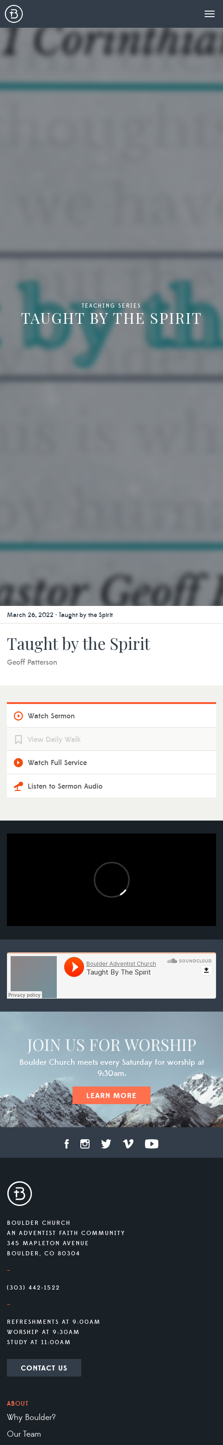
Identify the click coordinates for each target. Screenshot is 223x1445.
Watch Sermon (51, 716)
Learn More (111, 1095)
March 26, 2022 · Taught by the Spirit (60, 615)
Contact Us (44, 1368)
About (18, 1404)
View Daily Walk (54, 739)
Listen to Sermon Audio (65, 786)
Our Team (24, 1434)
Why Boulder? (31, 1418)
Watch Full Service (57, 762)
